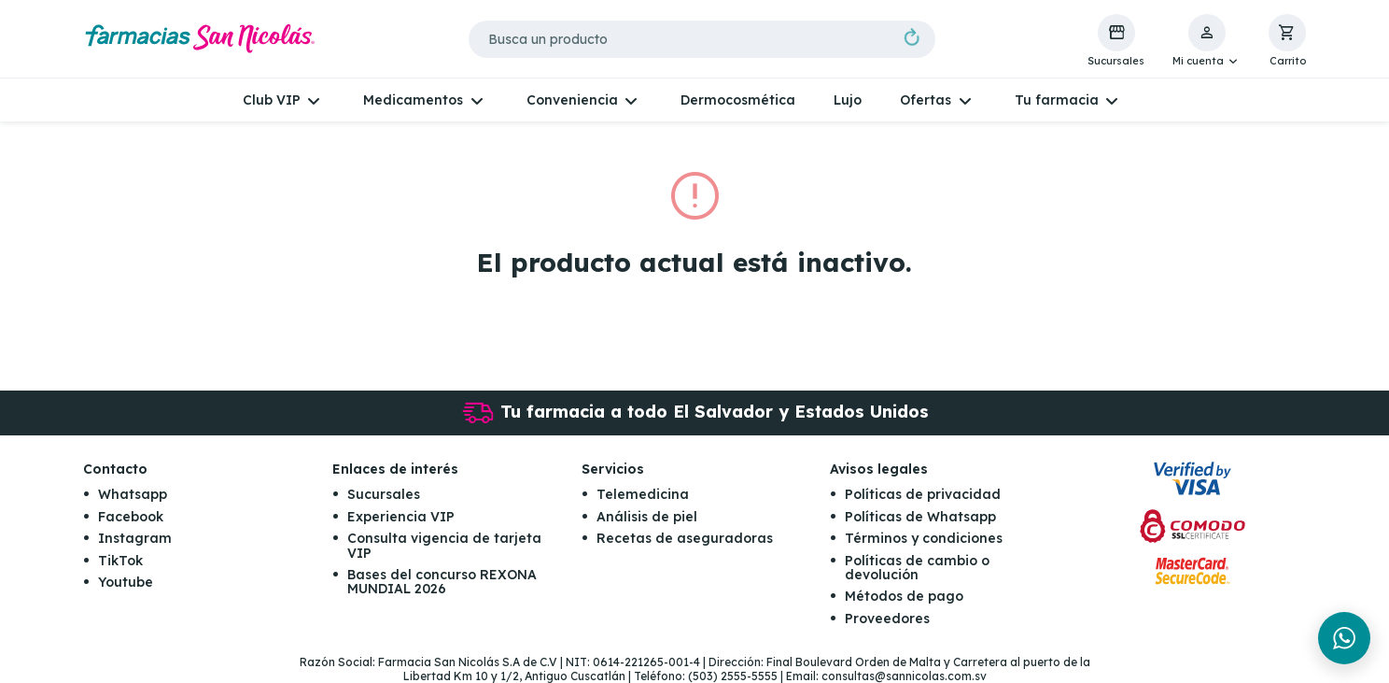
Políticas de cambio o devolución (917, 567)
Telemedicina (642, 494)
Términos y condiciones (924, 538)
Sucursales (383, 494)
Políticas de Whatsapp (920, 516)
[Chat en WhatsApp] (1344, 638)
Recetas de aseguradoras (684, 538)
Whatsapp (132, 494)
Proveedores (887, 618)
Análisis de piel (646, 516)
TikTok (120, 560)
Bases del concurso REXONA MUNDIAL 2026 (442, 581)
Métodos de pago (904, 596)
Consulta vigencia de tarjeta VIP (444, 545)
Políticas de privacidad (923, 494)
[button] (1206, 41)
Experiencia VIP (401, 516)
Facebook (130, 516)
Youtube (125, 582)
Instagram (135, 538)
